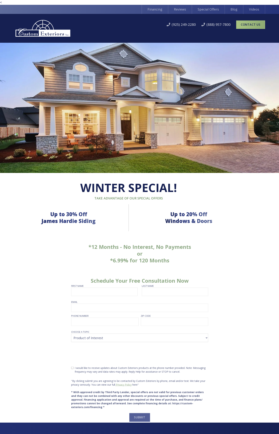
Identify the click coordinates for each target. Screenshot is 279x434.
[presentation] (98, 361)
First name (77, 293)
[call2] (215, 24)
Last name (148, 293)
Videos (254, 9)
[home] (43, 28)
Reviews (180, 9)
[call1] (181, 24)
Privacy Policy (123, 392)
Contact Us (250, 25)
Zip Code (146, 323)
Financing (155, 9)
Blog (233, 9)
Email (74, 309)
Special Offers (208, 9)
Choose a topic (80, 339)
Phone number (80, 323)
